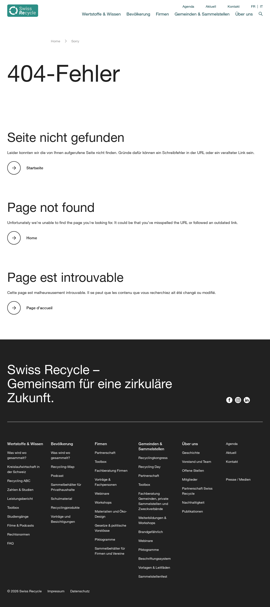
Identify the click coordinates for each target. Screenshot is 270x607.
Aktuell (211, 6)
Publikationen (192, 511)
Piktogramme (105, 539)
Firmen (162, 13)
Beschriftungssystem (154, 558)
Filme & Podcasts (20, 525)
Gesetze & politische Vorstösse (110, 528)
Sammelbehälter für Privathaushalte (66, 487)
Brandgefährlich (150, 532)
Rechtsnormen (18, 534)
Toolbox (13, 507)
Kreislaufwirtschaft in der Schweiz (23, 469)
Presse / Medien (238, 479)
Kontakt (234, 6)
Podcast (57, 475)
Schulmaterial (61, 498)
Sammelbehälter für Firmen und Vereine (110, 551)
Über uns (244, 13)
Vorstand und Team (196, 461)
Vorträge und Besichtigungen (63, 519)
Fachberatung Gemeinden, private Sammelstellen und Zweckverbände (153, 501)
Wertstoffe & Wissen (101, 13)
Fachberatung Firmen (111, 470)
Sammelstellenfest (152, 576)
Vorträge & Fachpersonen (106, 482)
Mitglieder (189, 479)
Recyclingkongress (153, 458)
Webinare (102, 493)
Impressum (56, 591)
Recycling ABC (18, 481)
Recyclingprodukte (65, 507)
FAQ (10, 543)
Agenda (188, 6)
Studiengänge (18, 516)
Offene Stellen (193, 470)
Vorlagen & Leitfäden (154, 567)
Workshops (103, 502)
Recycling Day (149, 467)
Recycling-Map (62, 467)
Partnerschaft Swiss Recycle (197, 491)
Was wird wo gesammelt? (16, 455)
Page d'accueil (39, 307)
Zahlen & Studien (20, 489)
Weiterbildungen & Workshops (152, 520)
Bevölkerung (138, 13)
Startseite (34, 167)
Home (55, 41)
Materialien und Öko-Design (111, 514)
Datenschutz (80, 591)
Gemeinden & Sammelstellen (202, 13)
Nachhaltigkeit (193, 502)
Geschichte (191, 452)
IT (261, 6)
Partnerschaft (105, 452)
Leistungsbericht (20, 498)
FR (253, 6)
